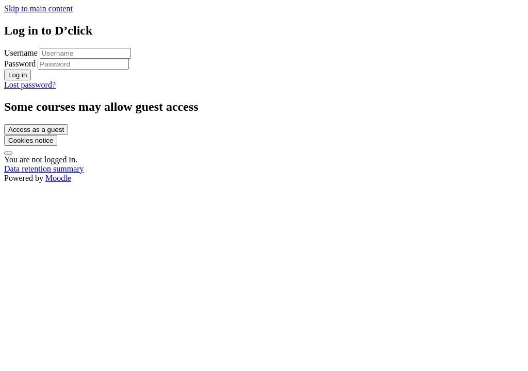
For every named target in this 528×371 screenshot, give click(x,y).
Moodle (58, 178)
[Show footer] (8, 153)
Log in (17, 75)
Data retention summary (44, 168)
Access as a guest (36, 129)
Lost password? (30, 84)
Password (20, 63)
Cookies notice (30, 140)
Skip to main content (38, 8)
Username (22, 52)
